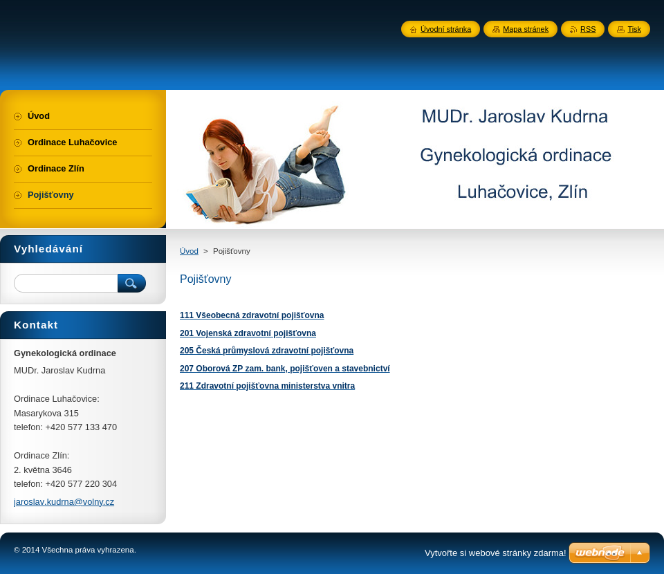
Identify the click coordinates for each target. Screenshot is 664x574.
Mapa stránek (525, 29)
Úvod (189, 251)
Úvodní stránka (446, 29)
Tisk (634, 29)
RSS (588, 29)
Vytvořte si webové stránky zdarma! (495, 553)
